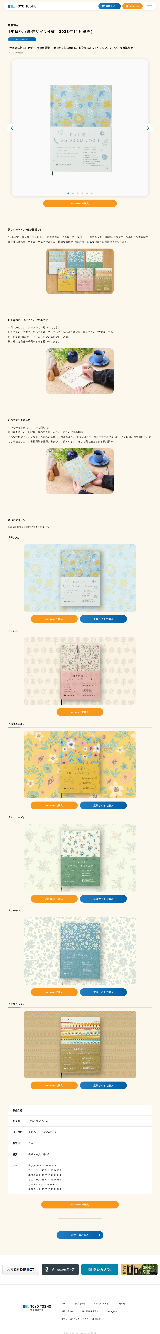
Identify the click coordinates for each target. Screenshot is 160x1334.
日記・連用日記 (22, 39)
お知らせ (121, 1305)
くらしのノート (101, 1305)
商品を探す (80, 1305)
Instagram (112, 1311)
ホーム (64, 1305)
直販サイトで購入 (103, 618)
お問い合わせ (67, 1311)
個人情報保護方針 (90, 1311)
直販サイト (109, 8)
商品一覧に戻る (80, 1237)
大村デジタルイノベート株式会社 (84, 1318)
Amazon (132, 8)
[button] (68, 193)
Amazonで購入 (80, 203)
